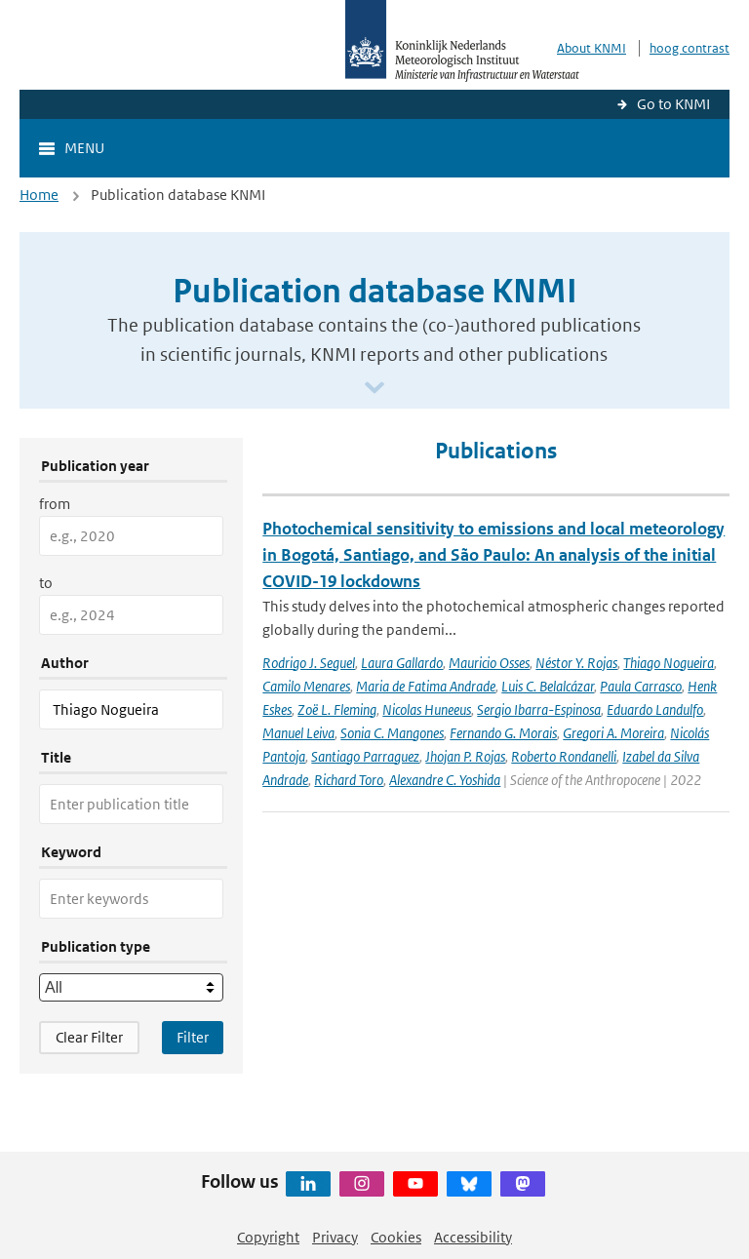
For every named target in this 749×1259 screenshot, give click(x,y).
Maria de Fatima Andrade (425, 686)
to (46, 582)
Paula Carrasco (641, 686)
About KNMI (591, 48)
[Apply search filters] (192, 1037)
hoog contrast (689, 48)
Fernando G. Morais (503, 733)
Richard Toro (348, 779)
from (54, 503)
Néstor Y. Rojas (576, 662)
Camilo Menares (306, 686)
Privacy (335, 1237)
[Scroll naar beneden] (374, 388)
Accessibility (473, 1237)
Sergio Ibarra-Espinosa (539, 709)
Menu (84, 147)
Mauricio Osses (489, 662)
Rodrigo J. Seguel (308, 662)
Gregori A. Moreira (613, 733)
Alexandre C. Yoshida (444, 779)
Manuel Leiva (298, 733)
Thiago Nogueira (668, 662)
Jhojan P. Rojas (465, 756)
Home (39, 194)
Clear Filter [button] (89, 1037)
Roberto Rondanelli (563, 756)
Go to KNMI (673, 104)
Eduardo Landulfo (655, 709)
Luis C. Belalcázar (547, 686)
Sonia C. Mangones (392, 733)
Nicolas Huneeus (426, 709)
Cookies (396, 1237)
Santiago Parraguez (365, 756)
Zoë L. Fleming (336, 709)
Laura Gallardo (402, 662)
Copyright (268, 1237)
